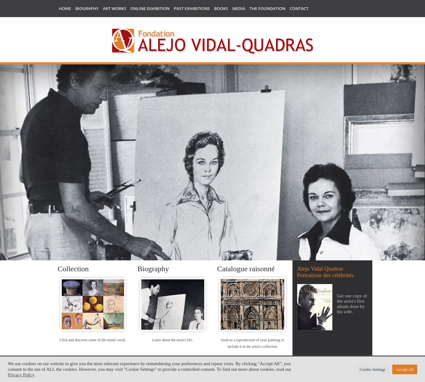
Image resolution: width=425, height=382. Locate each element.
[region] (212, 195)
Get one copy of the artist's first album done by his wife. (352, 303)
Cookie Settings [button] (372, 369)
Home (65, 8)
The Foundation (268, 8)
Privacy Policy (21, 374)
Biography (87, 8)
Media (238, 8)
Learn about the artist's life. (172, 340)
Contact (299, 8)
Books (221, 8)
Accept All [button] (404, 369)
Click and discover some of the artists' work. (93, 340)
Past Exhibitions (192, 8)
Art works (114, 8)
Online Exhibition (150, 8)
